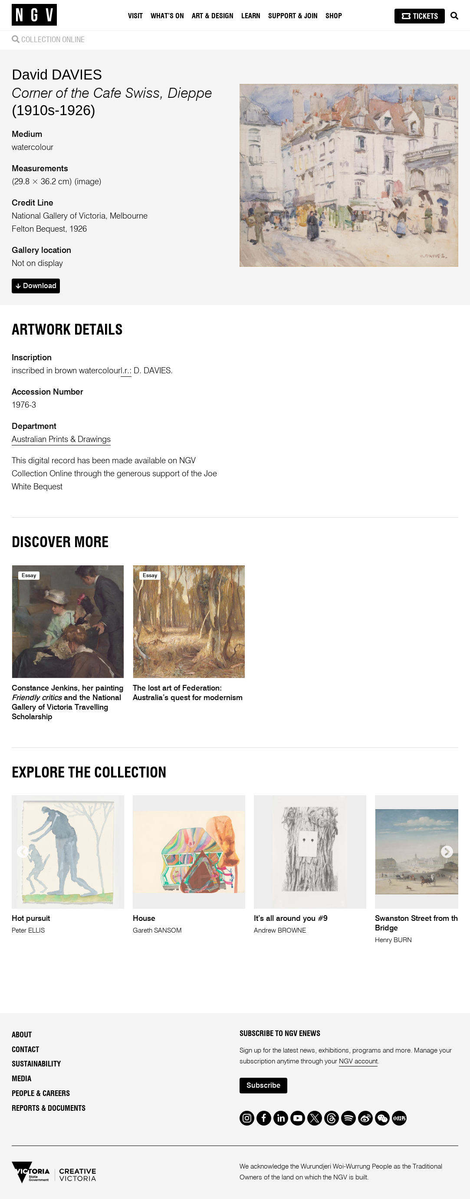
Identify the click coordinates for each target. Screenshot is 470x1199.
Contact (25, 1049)
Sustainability (36, 1064)
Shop (333, 16)
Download (36, 286)
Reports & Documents (48, 1108)
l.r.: (126, 371)
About (22, 1035)
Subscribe (263, 1085)
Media (21, 1079)
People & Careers (41, 1093)
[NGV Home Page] (34, 15)
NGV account (358, 1061)
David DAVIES (57, 75)
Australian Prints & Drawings (61, 439)
